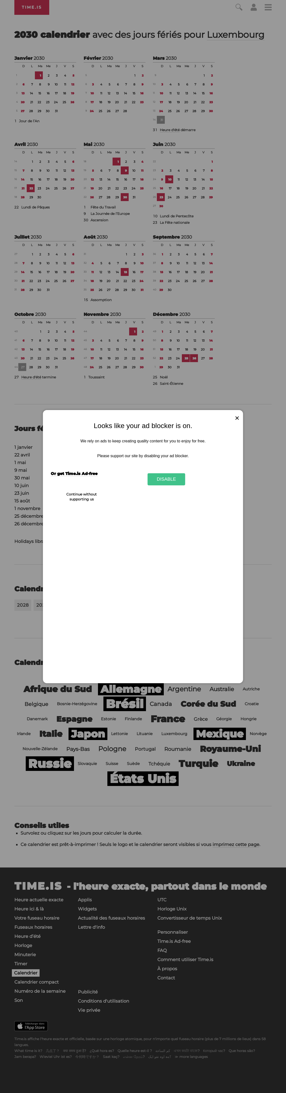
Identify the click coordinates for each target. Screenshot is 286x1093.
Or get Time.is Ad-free (74, 473)
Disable (166, 479)
